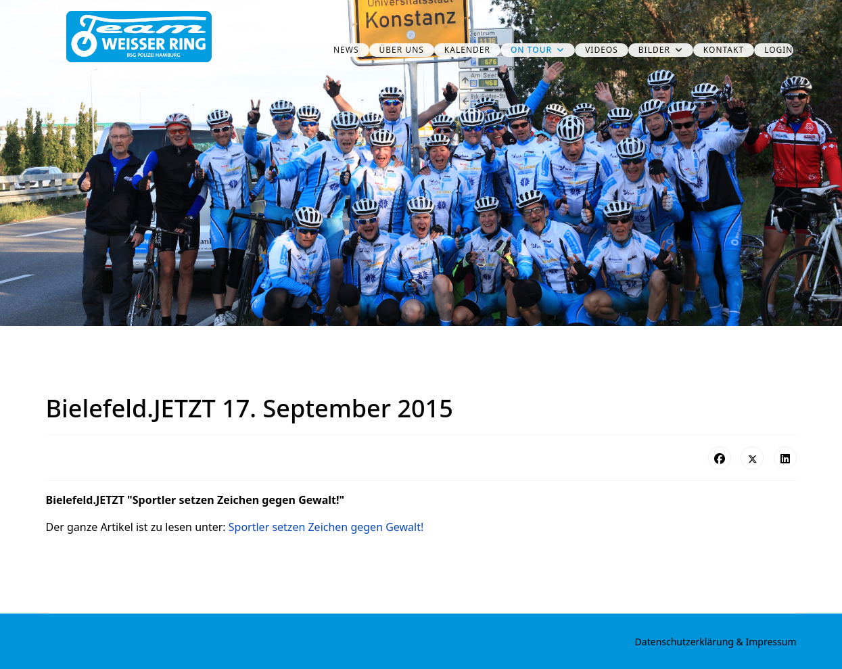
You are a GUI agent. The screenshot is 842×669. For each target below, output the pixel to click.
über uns (401, 49)
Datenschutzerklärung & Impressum (716, 641)
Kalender (467, 49)
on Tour (531, 49)
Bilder (654, 49)
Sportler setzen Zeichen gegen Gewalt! (326, 527)
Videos (601, 49)
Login (778, 49)
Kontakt (723, 49)
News (346, 49)
